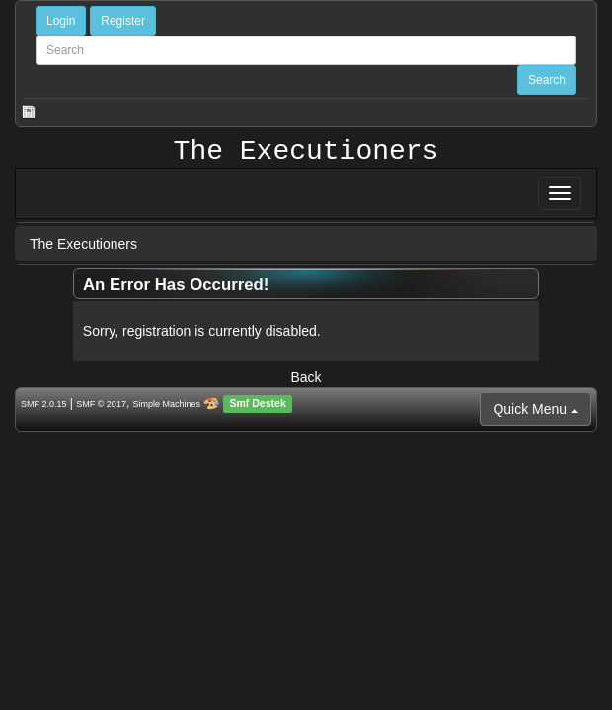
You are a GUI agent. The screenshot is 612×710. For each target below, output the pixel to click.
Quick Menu (535, 409)
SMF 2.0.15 (44, 404)
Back (305, 377)
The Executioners (306, 152)
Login (60, 21)
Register (123, 21)
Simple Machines (167, 404)
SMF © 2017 (101, 404)
